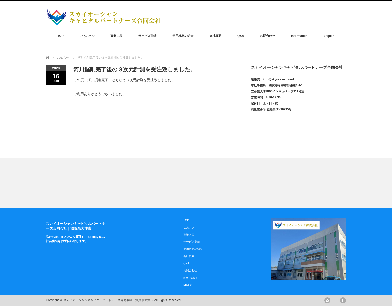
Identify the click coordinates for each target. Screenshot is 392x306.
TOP (61, 36)
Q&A (241, 36)
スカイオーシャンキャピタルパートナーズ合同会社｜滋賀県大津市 (109, 300)
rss (327, 301)
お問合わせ (267, 36)
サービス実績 (147, 36)
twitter (335, 301)
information (299, 36)
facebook (343, 301)
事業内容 (116, 36)
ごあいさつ (87, 36)
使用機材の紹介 (183, 36)
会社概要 (216, 36)
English (329, 36)
